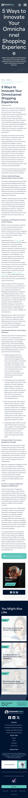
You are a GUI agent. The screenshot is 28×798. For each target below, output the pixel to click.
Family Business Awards (14, 732)
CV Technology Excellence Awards (14, 725)
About (14, 738)
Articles (8, 80)
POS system (17, 240)
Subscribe (14, 745)
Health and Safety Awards (14, 730)
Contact (14, 743)
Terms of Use (5, 791)
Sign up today (22, 704)
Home (3, 80)
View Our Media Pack (9, 764)
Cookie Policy (14, 794)
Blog (14, 740)
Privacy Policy (22, 791)
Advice (14, 556)
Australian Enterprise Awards (14, 727)
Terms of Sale (14, 791)
